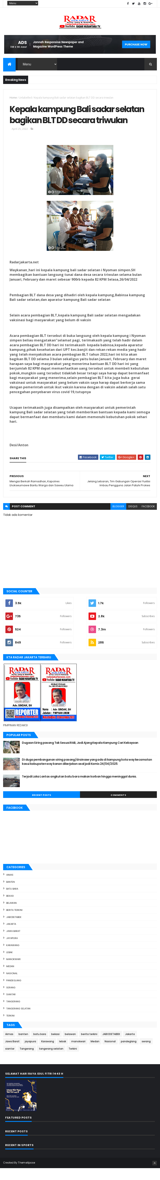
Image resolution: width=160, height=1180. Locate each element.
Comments (118, 807)
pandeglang (13, 992)
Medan (10, 978)
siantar (11, 1006)
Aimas (9, 886)
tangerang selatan (18, 1020)
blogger (118, 518)
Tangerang (13, 1013)
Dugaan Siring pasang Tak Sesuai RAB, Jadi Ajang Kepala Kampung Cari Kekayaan (80, 754)
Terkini (10, 1027)
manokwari (13, 971)
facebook (148, 518)
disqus (133, 518)
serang (10, 999)
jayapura (12, 949)
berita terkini (14, 921)
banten (10, 893)
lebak (9, 964)
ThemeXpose (26, 1174)
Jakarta (11, 936)
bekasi (10, 907)
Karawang (12, 957)
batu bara (12, 900)
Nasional (12, 985)
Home (13, 98)
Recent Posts (41, 807)
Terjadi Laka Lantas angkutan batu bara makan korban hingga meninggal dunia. (79, 788)
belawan (11, 914)
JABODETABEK (13, 928)
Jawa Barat (13, 942)
